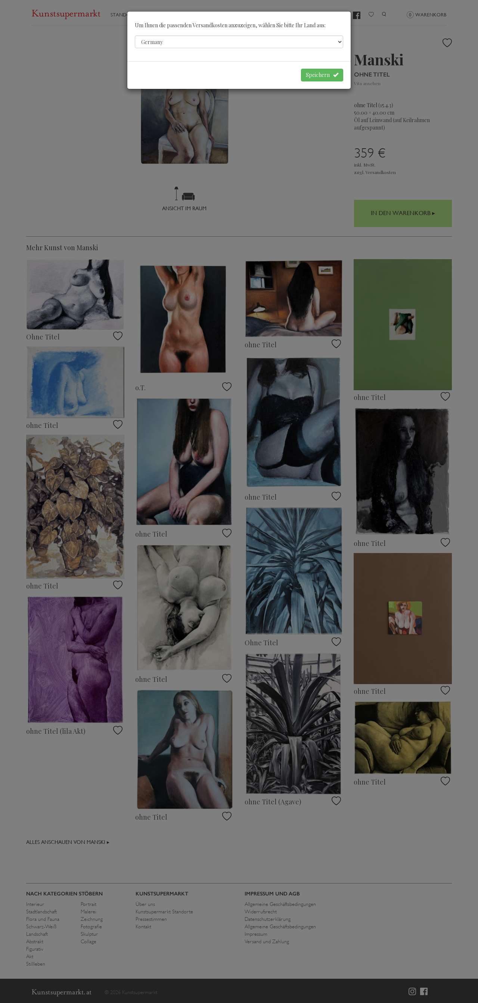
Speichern (322, 74)
